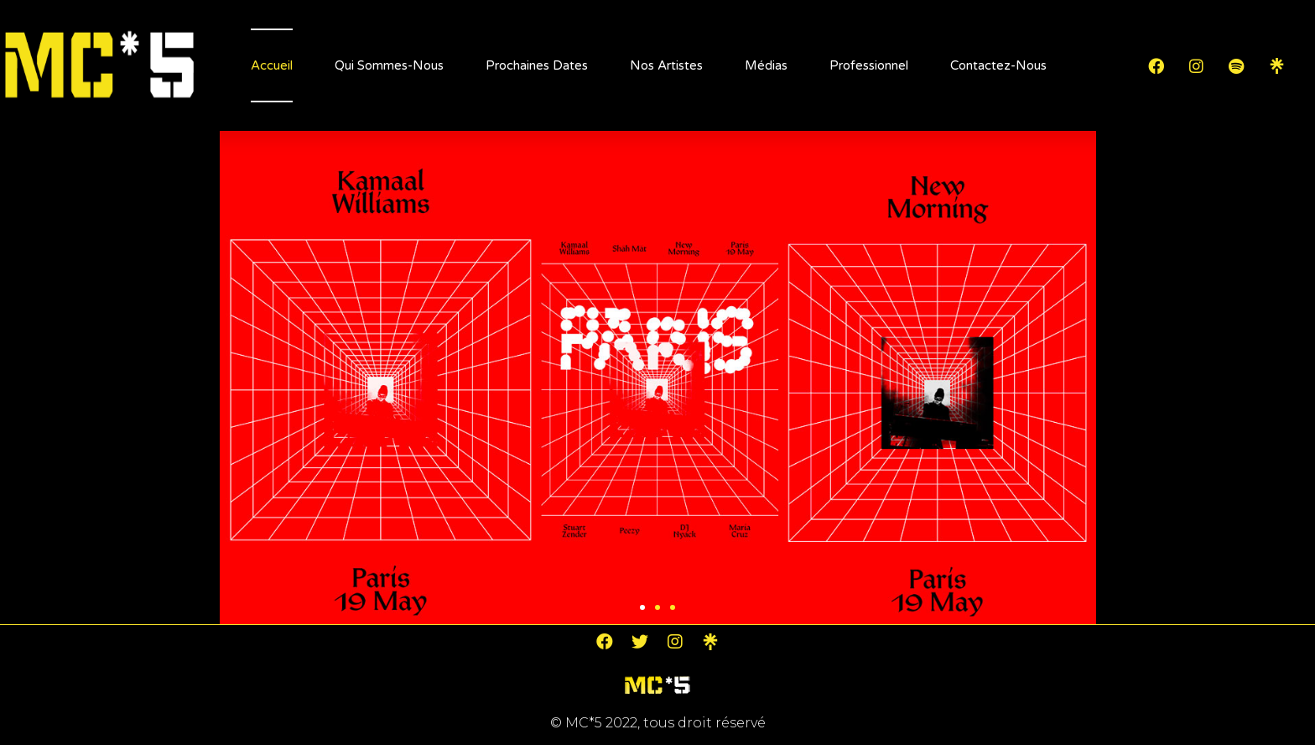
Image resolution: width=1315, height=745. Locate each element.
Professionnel (868, 65)
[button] (642, 607)
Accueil (272, 65)
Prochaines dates (537, 65)
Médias (766, 65)
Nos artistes (666, 65)
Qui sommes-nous (389, 65)
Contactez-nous (998, 65)
